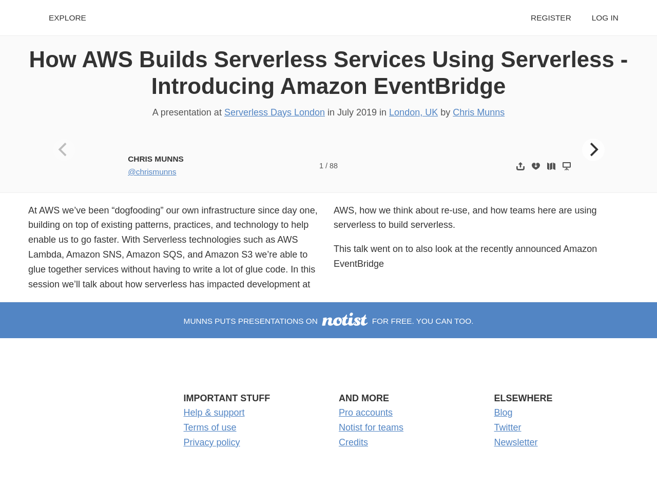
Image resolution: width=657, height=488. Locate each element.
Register (551, 17)
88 (334, 166)
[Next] (593, 150)
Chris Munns (479, 112)
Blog (503, 412)
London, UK (413, 112)
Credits (353, 442)
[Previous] (64, 150)
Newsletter (516, 442)
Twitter (507, 427)
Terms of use (210, 427)
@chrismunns (152, 171)
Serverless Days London (274, 112)
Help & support (214, 412)
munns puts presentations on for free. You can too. (329, 321)
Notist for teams (371, 427)
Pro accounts (366, 412)
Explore (67, 17)
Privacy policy (212, 442)
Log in (605, 17)
